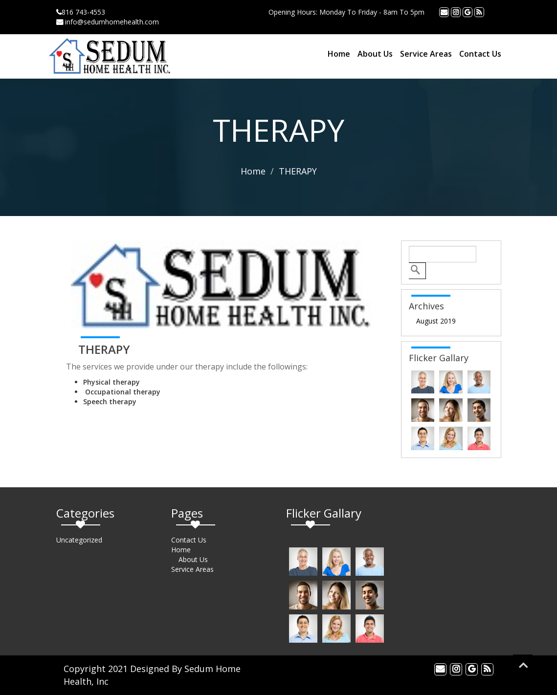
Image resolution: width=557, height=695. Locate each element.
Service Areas (426, 53)
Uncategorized (79, 539)
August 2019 (436, 321)
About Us (375, 53)
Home (339, 53)
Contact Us (480, 53)
